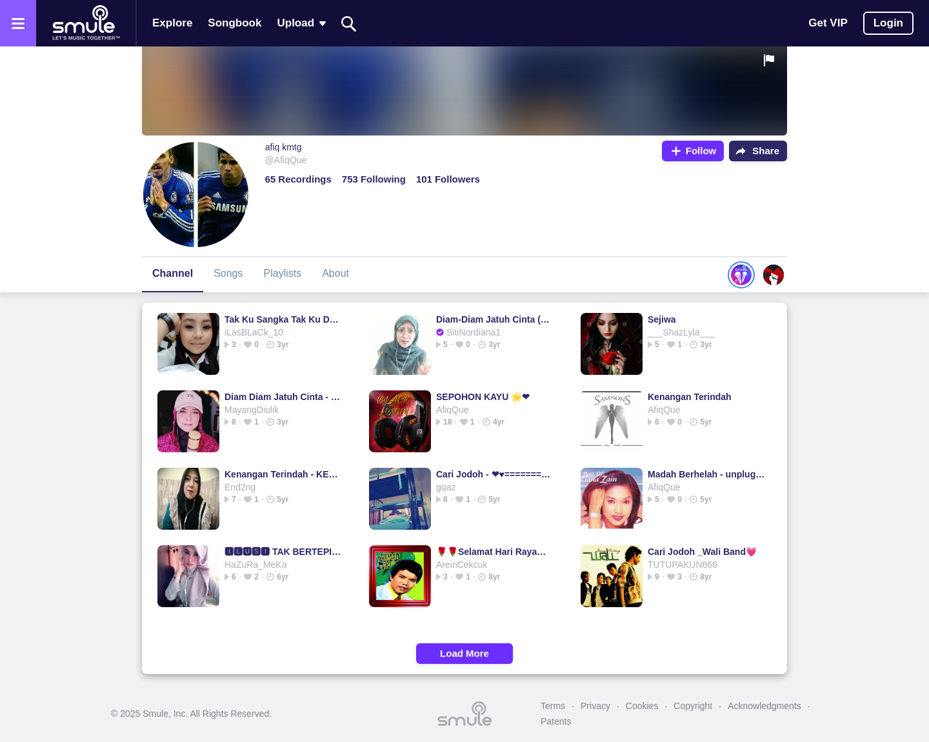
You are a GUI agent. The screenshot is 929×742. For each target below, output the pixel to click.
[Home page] (86, 23)
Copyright (693, 706)
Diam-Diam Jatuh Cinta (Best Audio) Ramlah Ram (495, 319)
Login (888, 23)
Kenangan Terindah (690, 397)
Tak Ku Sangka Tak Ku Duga (284, 319)
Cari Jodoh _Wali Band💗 (702, 551)
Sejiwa (662, 319)
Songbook (234, 23)
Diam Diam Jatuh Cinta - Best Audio (284, 397)
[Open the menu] (18, 23)
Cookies (642, 706)
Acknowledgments (764, 706)
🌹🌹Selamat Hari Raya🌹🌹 (495, 551)
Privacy (595, 706)
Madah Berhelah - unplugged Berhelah (707, 474)
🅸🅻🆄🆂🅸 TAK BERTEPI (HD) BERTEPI (284, 551)
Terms (553, 706)
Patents (556, 721)
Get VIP (827, 23)
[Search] (349, 23)
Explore (172, 23)
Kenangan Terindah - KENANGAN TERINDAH (284, 474)
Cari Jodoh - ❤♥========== (495, 474)
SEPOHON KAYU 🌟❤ (483, 397)
